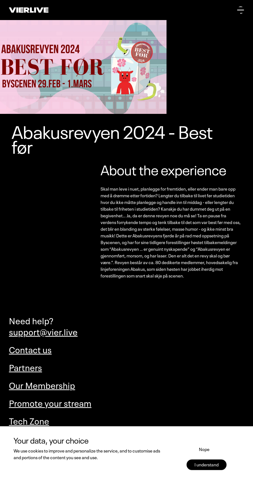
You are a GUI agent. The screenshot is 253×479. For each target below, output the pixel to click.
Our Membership (42, 384)
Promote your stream (50, 402)
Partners (25, 366)
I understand (206, 464)
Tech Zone (29, 420)
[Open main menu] (240, 9)
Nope (204, 449)
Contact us (30, 348)
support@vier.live (43, 331)
